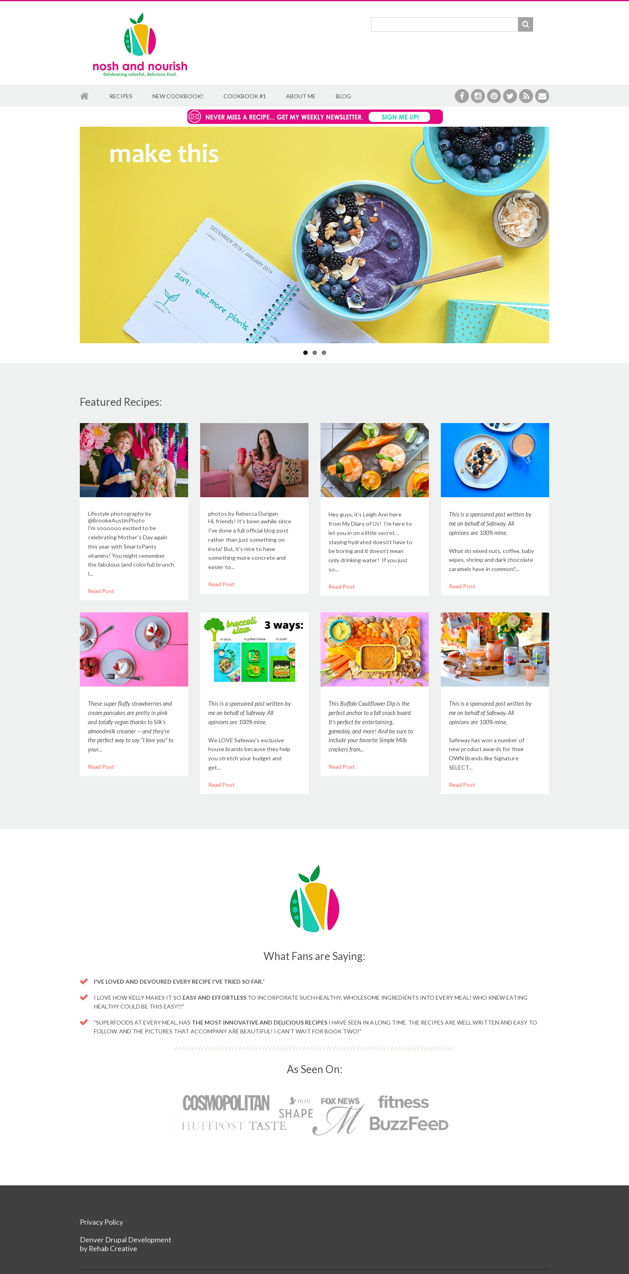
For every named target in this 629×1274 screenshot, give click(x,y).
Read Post (101, 590)
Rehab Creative (113, 1248)
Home (84, 97)
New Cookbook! (177, 96)
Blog (343, 96)
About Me (301, 96)
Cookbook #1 (244, 96)
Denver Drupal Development (125, 1240)
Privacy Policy (101, 1222)
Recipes (121, 96)
